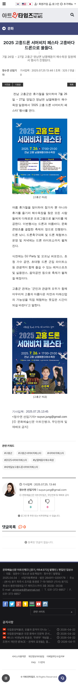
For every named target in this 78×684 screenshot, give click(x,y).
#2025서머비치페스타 (15, 460)
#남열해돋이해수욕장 (43, 460)
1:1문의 (41, 662)
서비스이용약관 (19, 656)
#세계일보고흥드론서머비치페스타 (21, 467)
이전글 (7, 84)
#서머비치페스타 (55, 453)
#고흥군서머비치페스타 (29, 453)
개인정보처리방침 (36, 656)
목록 (71, 84)
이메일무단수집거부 (55, 656)
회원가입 (41, 4)
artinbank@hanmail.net (26, 589)
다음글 (18, 84)
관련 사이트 (52, 612)
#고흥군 (8, 453)
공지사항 (8, 622)
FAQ (33, 662)
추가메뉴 (67, 4)
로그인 (54, 4)
